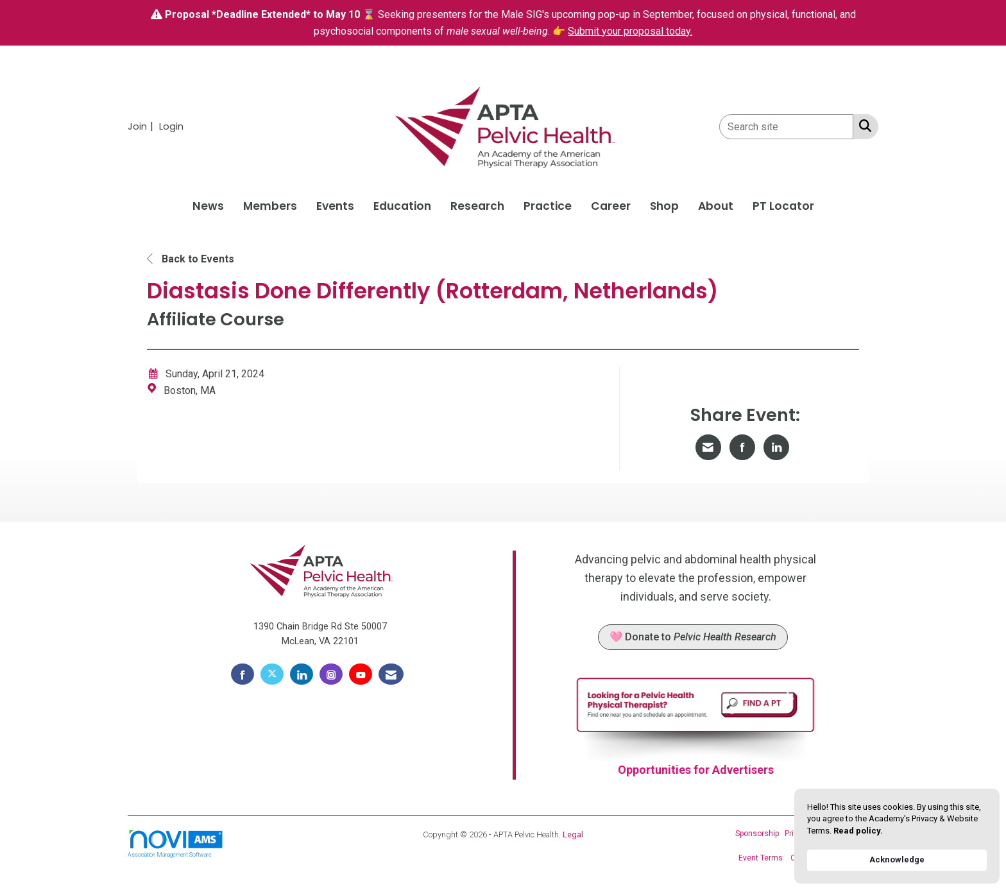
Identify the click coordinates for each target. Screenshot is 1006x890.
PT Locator (783, 206)
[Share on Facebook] (742, 447)
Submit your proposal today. (630, 31)
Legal (573, 834)
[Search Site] (862, 125)
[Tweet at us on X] (272, 674)
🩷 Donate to (693, 637)
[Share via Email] (708, 447)
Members (270, 206)
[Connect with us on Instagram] (331, 674)
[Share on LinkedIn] (776, 447)
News (208, 206)
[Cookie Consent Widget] (897, 836)
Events (335, 206)
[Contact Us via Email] (391, 674)
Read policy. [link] (858, 830)
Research (477, 206)
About (715, 206)
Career (611, 206)
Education (402, 206)
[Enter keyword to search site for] (786, 126)
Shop (664, 206)
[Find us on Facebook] (242, 674)
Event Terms (760, 857)
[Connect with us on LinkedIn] (301, 674)
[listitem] (142, 126)
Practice (548, 206)
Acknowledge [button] (897, 859)
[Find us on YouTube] (360, 674)
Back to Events (190, 259)
